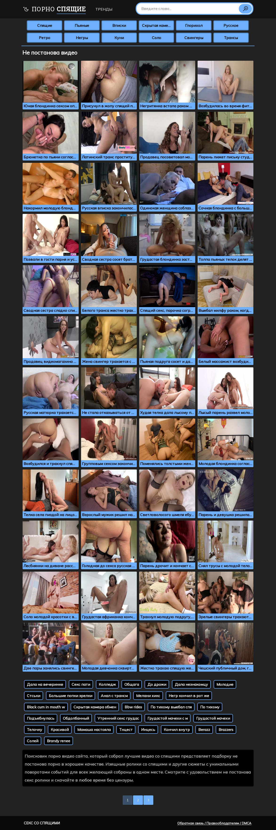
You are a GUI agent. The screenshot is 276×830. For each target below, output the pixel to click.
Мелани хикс (148, 695)
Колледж (107, 684)
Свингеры (193, 37)
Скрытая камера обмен (94, 707)
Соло (156, 37)
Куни (119, 37)
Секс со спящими (42, 823)
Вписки (119, 25)
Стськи (33, 695)
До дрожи (156, 684)
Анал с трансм (114, 695)
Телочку (34, 729)
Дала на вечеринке (45, 684)
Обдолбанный (76, 718)
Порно (54, 9)
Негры (82, 37)
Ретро (44, 37)
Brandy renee (58, 740)
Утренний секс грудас (118, 718)
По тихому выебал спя (171, 707)
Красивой (60, 729)
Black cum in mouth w (46, 707)
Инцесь (148, 729)
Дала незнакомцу (191, 684)
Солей (32, 740)
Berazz (204, 729)
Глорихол (194, 25)
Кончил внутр (177, 729)
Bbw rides (133, 707)
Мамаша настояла (94, 729)
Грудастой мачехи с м (167, 718)
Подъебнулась (40, 718)
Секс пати (81, 684)
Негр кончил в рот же (189, 695)
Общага (131, 684)
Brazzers (226, 729)
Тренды (103, 9)
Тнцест (126, 729)
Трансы (231, 37)
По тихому (209, 707)
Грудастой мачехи (213, 718)
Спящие (44, 25)
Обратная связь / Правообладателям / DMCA (214, 823)
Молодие (224, 684)
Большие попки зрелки (70, 695)
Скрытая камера (157, 25)
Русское (230, 25)
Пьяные (82, 25)
